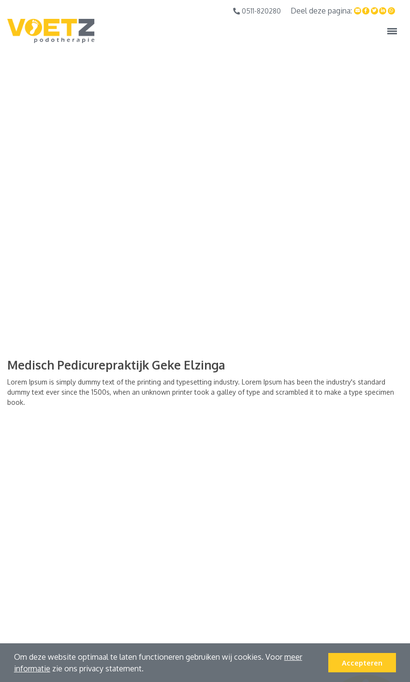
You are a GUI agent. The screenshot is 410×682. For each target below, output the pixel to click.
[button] (147, 669)
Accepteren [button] (362, 662)
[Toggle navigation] (392, 31)
